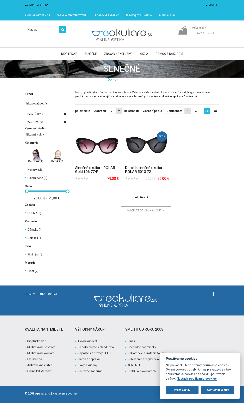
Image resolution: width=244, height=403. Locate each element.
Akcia (144, 53)
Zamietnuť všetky (217, 389)
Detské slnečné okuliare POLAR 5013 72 (145, 170)
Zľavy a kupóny (87, 365)
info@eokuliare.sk (139, 15)
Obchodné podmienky (142, 347)
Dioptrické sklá (36, 341)
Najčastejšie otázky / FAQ (94, 353)
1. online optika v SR (37, 15)
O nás (41, 294)
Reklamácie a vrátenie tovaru (147, 353)
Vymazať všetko (35, 128)
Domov (112, 80)
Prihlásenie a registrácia (143, 359)
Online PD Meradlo (39, 371)
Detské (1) (58, 161)
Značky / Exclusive (118, 53)
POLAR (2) (34, 213)
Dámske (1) (35, 161)
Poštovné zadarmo (90, 371)
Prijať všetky (182, 389)
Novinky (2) (35, 169)
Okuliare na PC (36, 359)
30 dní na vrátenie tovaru (72, 15)
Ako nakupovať (87, 341)
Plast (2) (33, 271)
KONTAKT (134, 365)
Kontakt (53, 294)
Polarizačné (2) (37, 178)
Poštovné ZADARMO (107, 15)
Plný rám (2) (35, 254)
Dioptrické (69, 53)
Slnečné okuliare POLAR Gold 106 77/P (95, 170)
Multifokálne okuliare (41, 353)
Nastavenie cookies (65, 393)
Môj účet (212, 5)
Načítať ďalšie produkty (146, 210)
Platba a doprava (89, 359)
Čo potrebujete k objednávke (96, 347)
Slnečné (91, 53)
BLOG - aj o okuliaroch (142, 371)
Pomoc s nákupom (169, 53)
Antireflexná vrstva (39, 365)
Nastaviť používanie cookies (197, 378)
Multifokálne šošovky (41, 347)
